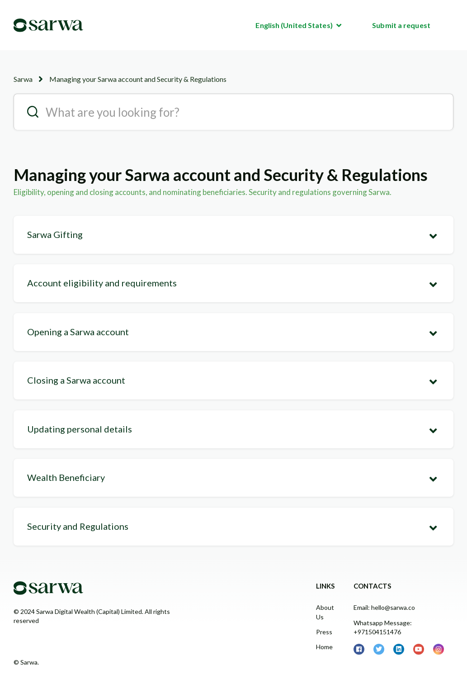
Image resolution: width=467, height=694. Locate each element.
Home (324, 647)
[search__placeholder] (233, 112)
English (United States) (294, 25)
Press (324, 632)
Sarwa (23, 79)
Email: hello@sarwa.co (384, 607)
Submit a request (401, 25)
